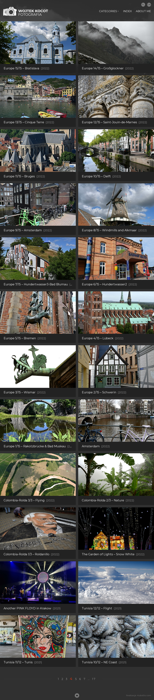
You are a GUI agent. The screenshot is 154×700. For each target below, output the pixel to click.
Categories (108, 11)
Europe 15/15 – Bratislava (21, 68)
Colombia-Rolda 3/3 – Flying (24, 508)
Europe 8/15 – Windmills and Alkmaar (109, 230)
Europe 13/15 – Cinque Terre (24, 122)
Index (127, 11)
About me (143, 11)
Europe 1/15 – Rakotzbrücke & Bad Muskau (35, 454)
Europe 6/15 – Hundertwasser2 (104, 292)
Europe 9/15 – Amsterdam (23, 230)
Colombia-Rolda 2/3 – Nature (103, 508)
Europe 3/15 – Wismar (19, 400)
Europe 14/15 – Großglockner (103, 68)
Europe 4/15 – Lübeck (97, 346)
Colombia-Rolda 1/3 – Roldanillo (26, 562)
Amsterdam (91, 454)
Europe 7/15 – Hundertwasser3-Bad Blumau (36, 292)
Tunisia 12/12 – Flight (97, 616)
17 (94, 679)
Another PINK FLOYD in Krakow (27, 616)
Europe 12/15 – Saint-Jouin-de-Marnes (109, 122)
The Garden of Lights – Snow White (108, 562)
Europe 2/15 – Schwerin (99, 400)
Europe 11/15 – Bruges (19, 176)
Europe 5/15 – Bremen (20, 346)
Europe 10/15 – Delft (96, 176)
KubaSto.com (144, 695)
